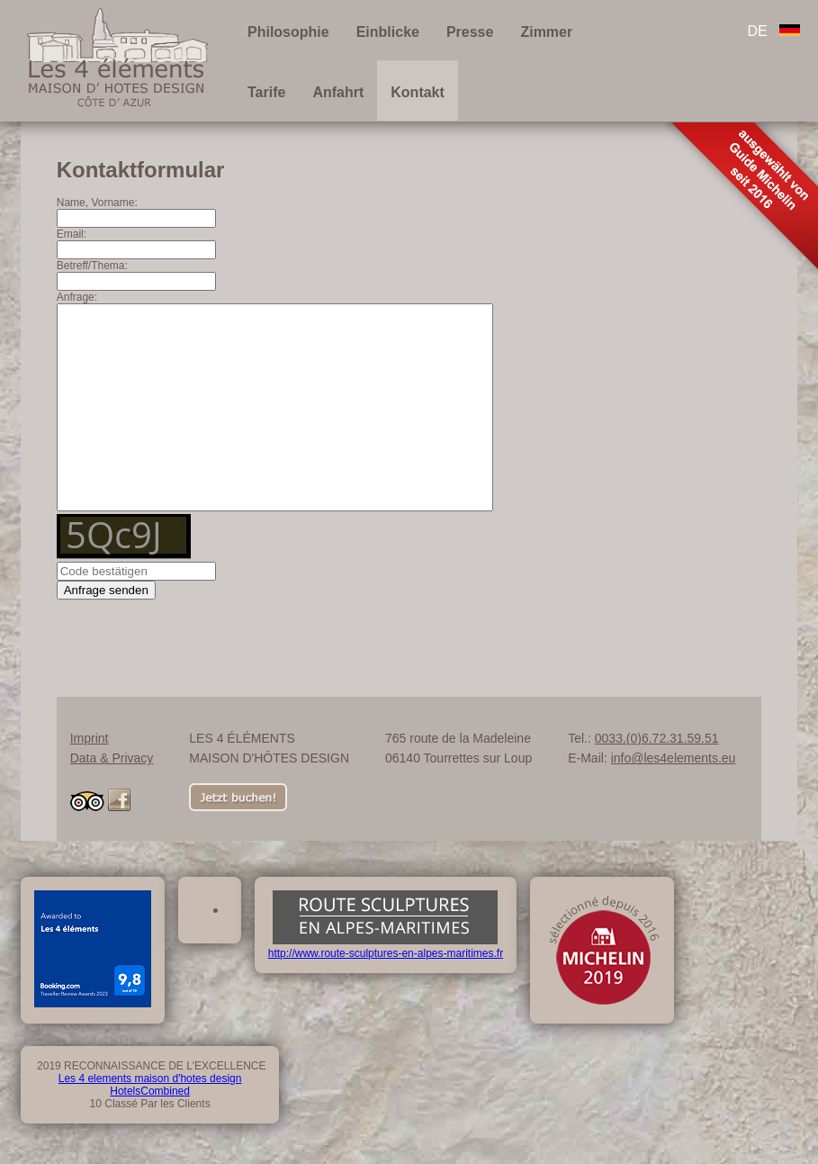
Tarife (266, 92)
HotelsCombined (150, 1131)
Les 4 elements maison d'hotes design (150, 1119)
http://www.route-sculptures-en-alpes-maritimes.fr (385, 987)
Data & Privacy (112, 798)
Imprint (89, 778)
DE (773, 31)
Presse (470, 32)
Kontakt (418, 92)
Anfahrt (338, 92)
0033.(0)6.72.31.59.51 (657, 778)
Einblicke (387, 32)
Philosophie (288, 32)
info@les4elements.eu (673, 798)
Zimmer (546, 32)
